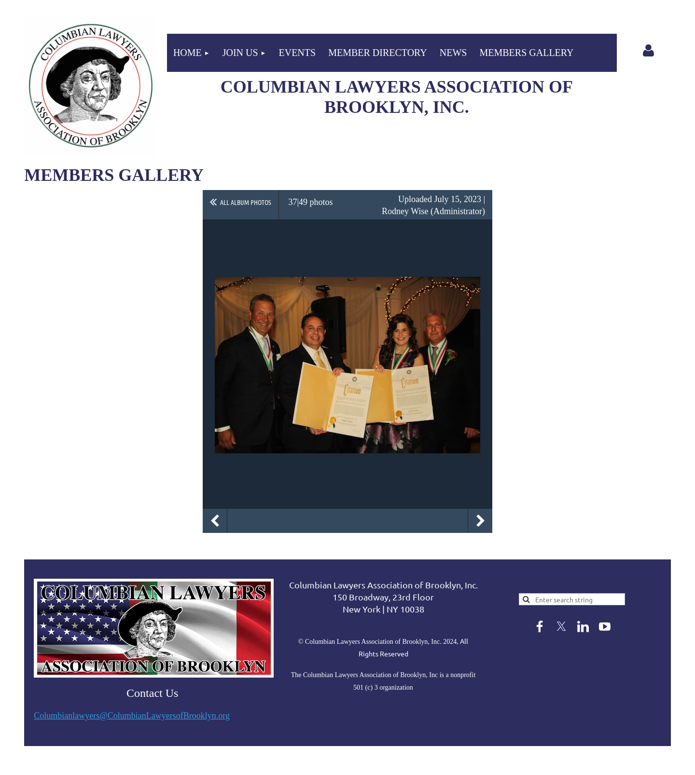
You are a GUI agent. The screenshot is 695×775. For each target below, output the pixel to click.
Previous (215, 521)
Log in (649, 51)
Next (480, 521)
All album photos (245, 202)
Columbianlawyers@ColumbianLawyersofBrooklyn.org (132, 716)
